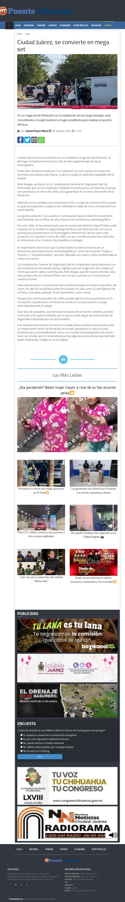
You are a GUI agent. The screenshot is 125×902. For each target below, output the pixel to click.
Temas (10, 33)
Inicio (19, 33)
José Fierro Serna (80, 876)
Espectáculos (81, 25)
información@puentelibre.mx (80, 890)
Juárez (71, 887)
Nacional (29, 25)
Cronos (53, 25)
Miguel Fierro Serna (81, 873)
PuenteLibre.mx (16, 899)
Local (18, 25)
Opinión (41, 25)
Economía (65, 25)
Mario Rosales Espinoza (79, 879)
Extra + (108, 25)
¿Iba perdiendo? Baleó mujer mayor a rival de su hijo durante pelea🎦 (67, 390)
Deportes (96, 25)
